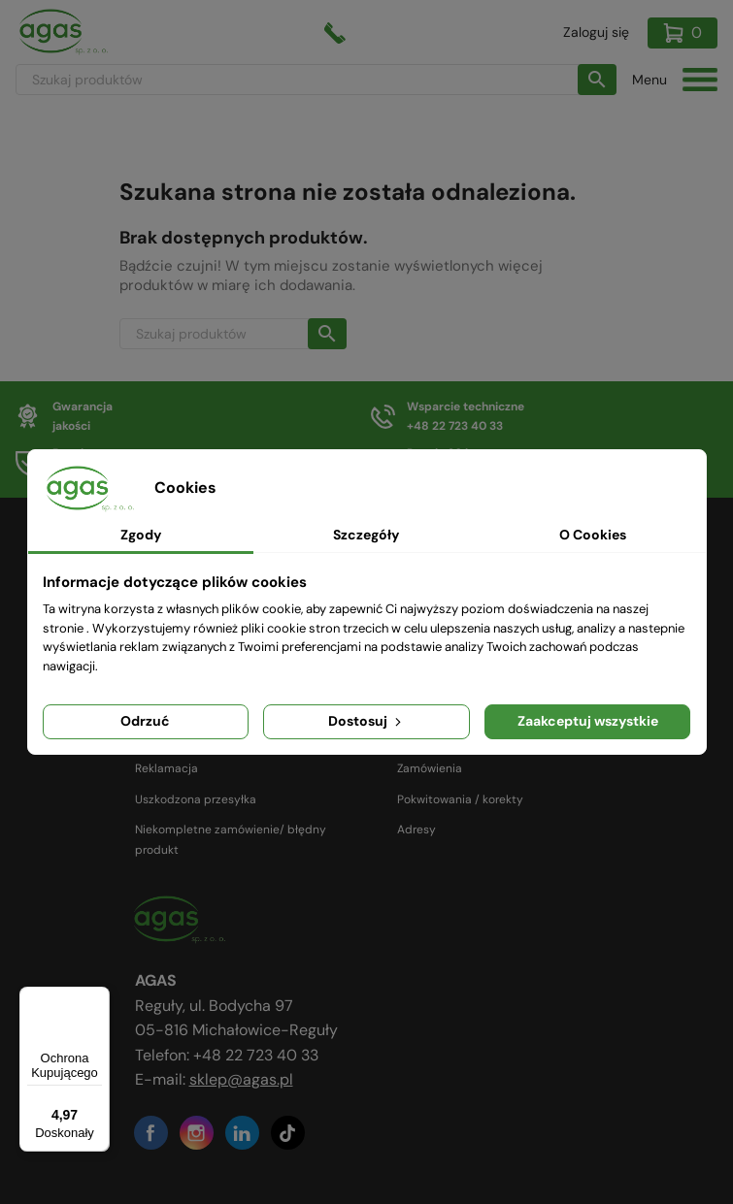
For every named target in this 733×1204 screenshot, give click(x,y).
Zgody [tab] (140, 534)
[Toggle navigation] (700, 79)
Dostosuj (366, 721)
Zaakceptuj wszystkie (587, 721)
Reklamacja (166, 768)
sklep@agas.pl (241, 1079)
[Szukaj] (316, 79)
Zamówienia (429, 768)
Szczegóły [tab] (366, 534)
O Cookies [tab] (592, 534)
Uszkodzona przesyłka (195, 799)
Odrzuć (145, 721)
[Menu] (98, 998)
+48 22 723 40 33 (255, 1055)
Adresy (416, 829)
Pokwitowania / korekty (460, 799)
